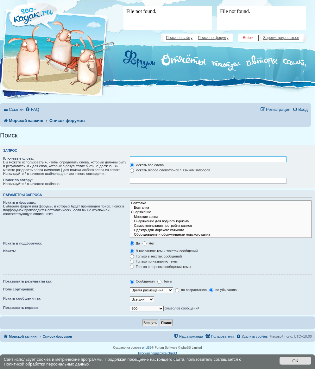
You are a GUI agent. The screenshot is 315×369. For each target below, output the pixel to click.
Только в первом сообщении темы (160, 267)
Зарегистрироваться (281, 37)
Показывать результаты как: (28, 281)
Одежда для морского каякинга (220, 230)
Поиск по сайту (179, 37)
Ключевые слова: (18, 158)
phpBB (147, 347)
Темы (164, 281)
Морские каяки (220, 217)
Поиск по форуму (213, 37)
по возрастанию (191, 290)
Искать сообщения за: (22, 298)
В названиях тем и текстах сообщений (164, 251)
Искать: (9, 251)
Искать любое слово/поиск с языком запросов (170, 170)
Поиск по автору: (18, 180)
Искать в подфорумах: (22, 243)
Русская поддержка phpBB (157, 353)
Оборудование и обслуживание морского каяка (220, 234)
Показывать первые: (21, 307)
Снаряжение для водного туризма (220, 221)
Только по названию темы (154, 261)
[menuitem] (32, 109)
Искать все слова (147, 165)
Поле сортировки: (18, 289)
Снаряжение (220, 212)
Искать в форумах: (19, 202)
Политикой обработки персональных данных (46, 364)
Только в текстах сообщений (156, 256)
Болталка (220, 203)
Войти (248, 37)
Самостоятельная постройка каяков (220, 226)
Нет (148, 243)
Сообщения (142, 281)
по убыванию (222, 290)
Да (135, 243)
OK (296, 361)
